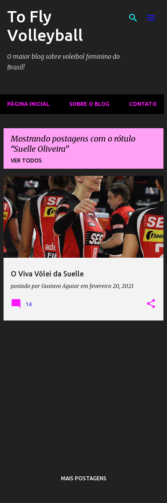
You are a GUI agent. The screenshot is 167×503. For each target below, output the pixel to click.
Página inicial (28, 104)
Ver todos (26, 160)
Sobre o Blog (89, 104)
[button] (151, 304)
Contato (143, 104)
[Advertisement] (83, 390)
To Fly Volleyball (45, 25)
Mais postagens (83, 478)
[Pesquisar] (133, 17)
